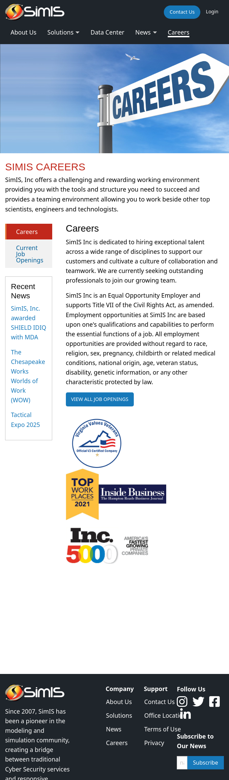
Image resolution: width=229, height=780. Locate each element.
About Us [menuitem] (24, 32)
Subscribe (205, 762)
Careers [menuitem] (178, 32)
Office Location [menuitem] (155, 715)
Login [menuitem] (212, 11)
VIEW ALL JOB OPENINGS (99, 399)
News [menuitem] (143, 32)
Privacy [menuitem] (154, 743)
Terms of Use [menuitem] (155, 729)
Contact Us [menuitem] (182, 12)
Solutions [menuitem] (60, 32)
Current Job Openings (29, 254)
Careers (27, 232)
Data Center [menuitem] (107, 32)
